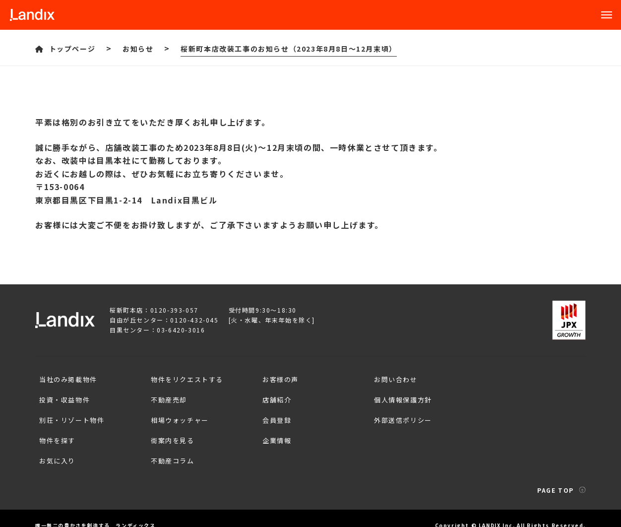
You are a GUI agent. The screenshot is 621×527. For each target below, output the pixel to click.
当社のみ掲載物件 (67, 378)
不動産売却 (167, 395)
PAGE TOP (561, 475)
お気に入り (56, 447)
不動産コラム (171, 447)
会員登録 (275, 412)
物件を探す (56, 430)
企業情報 (275, 430)
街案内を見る (171, 430)
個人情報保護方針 (402, 395)
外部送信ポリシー (402, 412)
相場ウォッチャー (178, 412)
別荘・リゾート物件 (70, 412)
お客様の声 (279, 378)
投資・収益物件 (63, 395)
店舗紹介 (275, 395)
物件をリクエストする (185, 378)
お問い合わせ (394, 378)
